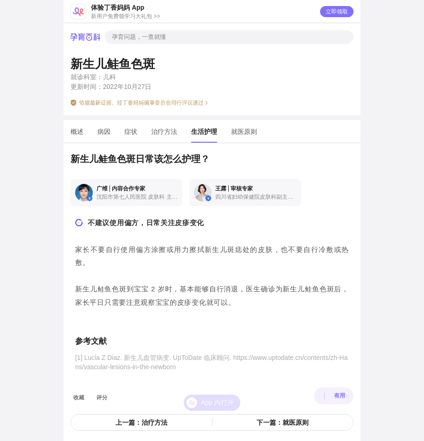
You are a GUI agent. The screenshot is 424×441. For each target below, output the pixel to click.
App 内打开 (217, 392)
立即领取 (337, 11)
